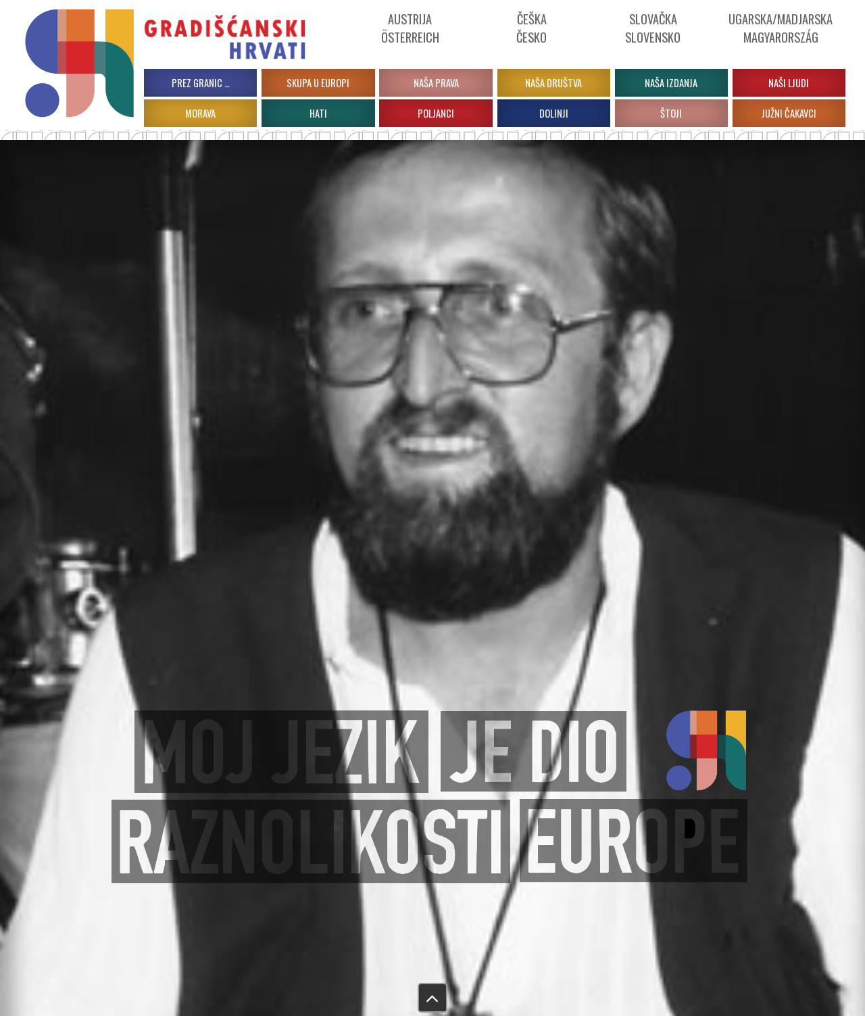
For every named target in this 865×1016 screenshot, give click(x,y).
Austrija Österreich (410, 27)
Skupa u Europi (318, 83)
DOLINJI (553, 113)
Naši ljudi (788, 83)
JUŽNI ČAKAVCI (789, 113)
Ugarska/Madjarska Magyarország (780, 27)
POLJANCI (436, 113)
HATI (318, 113)
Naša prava (436, 83)
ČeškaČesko (531, 27)
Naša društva (553, 83)
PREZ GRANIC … (201, 83)
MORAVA (200, 113)
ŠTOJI (671, 113)
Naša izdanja (671, 83)
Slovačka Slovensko (653, 27)
